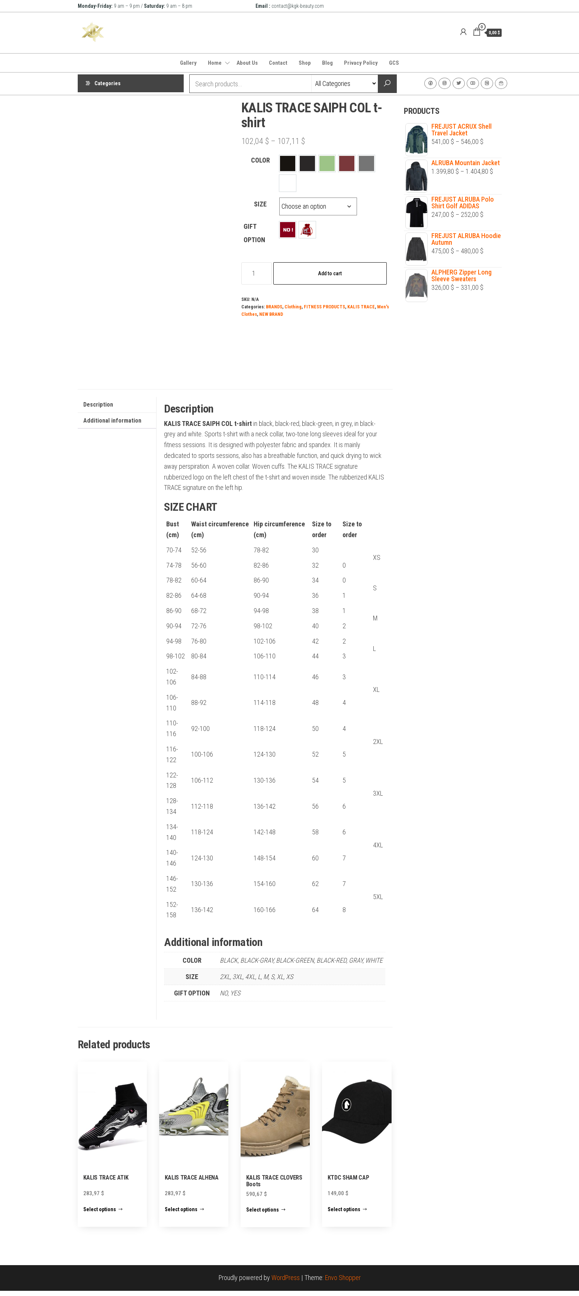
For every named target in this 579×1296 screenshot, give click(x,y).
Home (215, 63)
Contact (278, 63)
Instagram (444, 83)
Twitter (459, 83)
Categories (107, 83)
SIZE (260, 204)
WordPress (285, 1283)
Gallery (188, 63)
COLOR (260, 160)
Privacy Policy (361, 63)
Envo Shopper (343, 1283)
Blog (327, 63)
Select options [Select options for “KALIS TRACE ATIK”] (99, 1215)
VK (487, 83)
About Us (247, 63)
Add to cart (330, 273)
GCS (394, 63)
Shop (305, 63)
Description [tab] (98, 409)
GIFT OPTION (254, 233)
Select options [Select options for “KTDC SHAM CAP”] (344, 1215)
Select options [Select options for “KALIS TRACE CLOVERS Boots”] (262, 1215)
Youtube (473, 83)
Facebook (430, 83)
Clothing (293, 306)
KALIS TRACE (361, 306)
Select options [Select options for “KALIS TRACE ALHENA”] (181, 1215)
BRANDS (274, 306)
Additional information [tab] (112, 425)
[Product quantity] (256, 273)
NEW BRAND (271, 314)
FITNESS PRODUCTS (324, 306)
